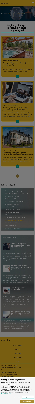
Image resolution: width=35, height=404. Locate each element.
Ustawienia (17, 397)
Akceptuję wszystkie (27, 401)
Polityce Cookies (6, 393)
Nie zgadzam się (28, 397)
